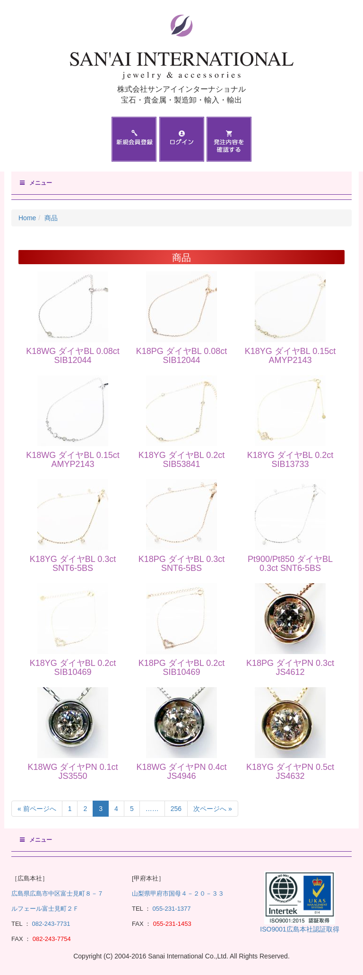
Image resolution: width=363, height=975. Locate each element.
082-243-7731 (50, 923)
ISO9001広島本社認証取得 (299, 929)
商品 (51, 218)
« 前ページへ (36, 808)
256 (176, 808)
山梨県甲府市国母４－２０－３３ (178, 893)
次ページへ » (212, 808)
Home (27, 218)
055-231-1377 (172, 908)
